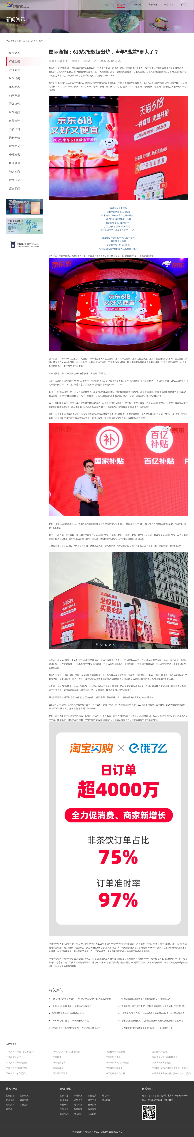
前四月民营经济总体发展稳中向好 (68, 1013)
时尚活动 (14, 180)
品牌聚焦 (14, 95)
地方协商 (14, 171)
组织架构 (10, 1104)
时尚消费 (14, 78)
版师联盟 (14, 163)
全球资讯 (14, 154)
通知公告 (14, 103)
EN (186, 5)
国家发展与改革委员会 (16, 1073)
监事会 (9, 1109)
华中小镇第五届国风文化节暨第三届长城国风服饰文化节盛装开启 (152, 1020)
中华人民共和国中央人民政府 (20, 1051)
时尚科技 (14, 112)
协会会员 (24, 1095)
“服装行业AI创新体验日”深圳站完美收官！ (71, 1006)
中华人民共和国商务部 (16, 1062)
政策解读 (14, 120)
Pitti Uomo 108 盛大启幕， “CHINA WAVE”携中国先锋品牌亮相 (81, 999)
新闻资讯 (121, 4)
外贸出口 (14, 129)
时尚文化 (14, 146)
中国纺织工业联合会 (161, 1062)
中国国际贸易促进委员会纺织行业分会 (170, 1068)
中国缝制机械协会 (114, 1068)
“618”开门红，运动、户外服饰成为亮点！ (71, 1020)
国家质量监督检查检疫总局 (164, 1057)
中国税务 (57, 1057)
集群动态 (14, 86)
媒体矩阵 (24, 1100)
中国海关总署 (59, 1062)
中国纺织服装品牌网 (115, 1073)
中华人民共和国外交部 (16, 1068)
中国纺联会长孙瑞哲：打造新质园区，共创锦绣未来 (145, 999)
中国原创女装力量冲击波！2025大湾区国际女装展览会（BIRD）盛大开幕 (156, 1006)
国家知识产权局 (159, 1051)
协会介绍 (152, 4)
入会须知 (24, 1104)
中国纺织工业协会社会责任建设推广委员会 (172, 1073)
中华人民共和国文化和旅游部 (66, 1051)
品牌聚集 (78, 1095)
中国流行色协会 (113, 1057)
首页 (19, 41)
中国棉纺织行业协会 (115, 1051)
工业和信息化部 (13, 1057)
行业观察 (38, 41)
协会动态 (14, 52)
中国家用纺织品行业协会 (117, 1062)
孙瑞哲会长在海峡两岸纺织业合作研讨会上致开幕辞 (76, 1028)
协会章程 (10, 1100)
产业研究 (14, 69)
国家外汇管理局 (60, 1073)
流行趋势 (14, 137)
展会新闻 (14, 188)
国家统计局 (58, 1068)
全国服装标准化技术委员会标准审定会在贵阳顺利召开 (146, 1028)
